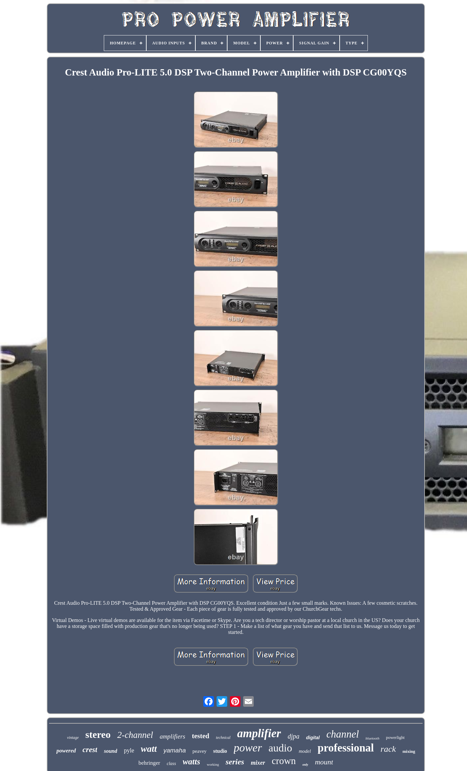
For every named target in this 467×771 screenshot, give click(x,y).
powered (66, 750)
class (171, 763)
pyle (129, 750)
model (305, 751)
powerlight (395, 737)
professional (345, 748)
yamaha (175, 750)
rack (388, 749)
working (213, 764)
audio (280, 748)
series (235, 761)
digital (313, 737)
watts (191, 761)
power (248, 748)
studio (220, 751)
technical (223, 737)
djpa (294, 736)
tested (200, 736)
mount (324, 762)
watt (149, 749)
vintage (73, 737)
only (305, 764)
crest (90, 749)
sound (110, 751)
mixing (409, 751)
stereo (97, 734)
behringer (149, 763)
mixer (258, 762)
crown (284, 760)
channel (342, 734)
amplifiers (172, 736)
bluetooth (372, 738)
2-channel (135, 735)
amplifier (259, 733)
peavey (199, 751)
